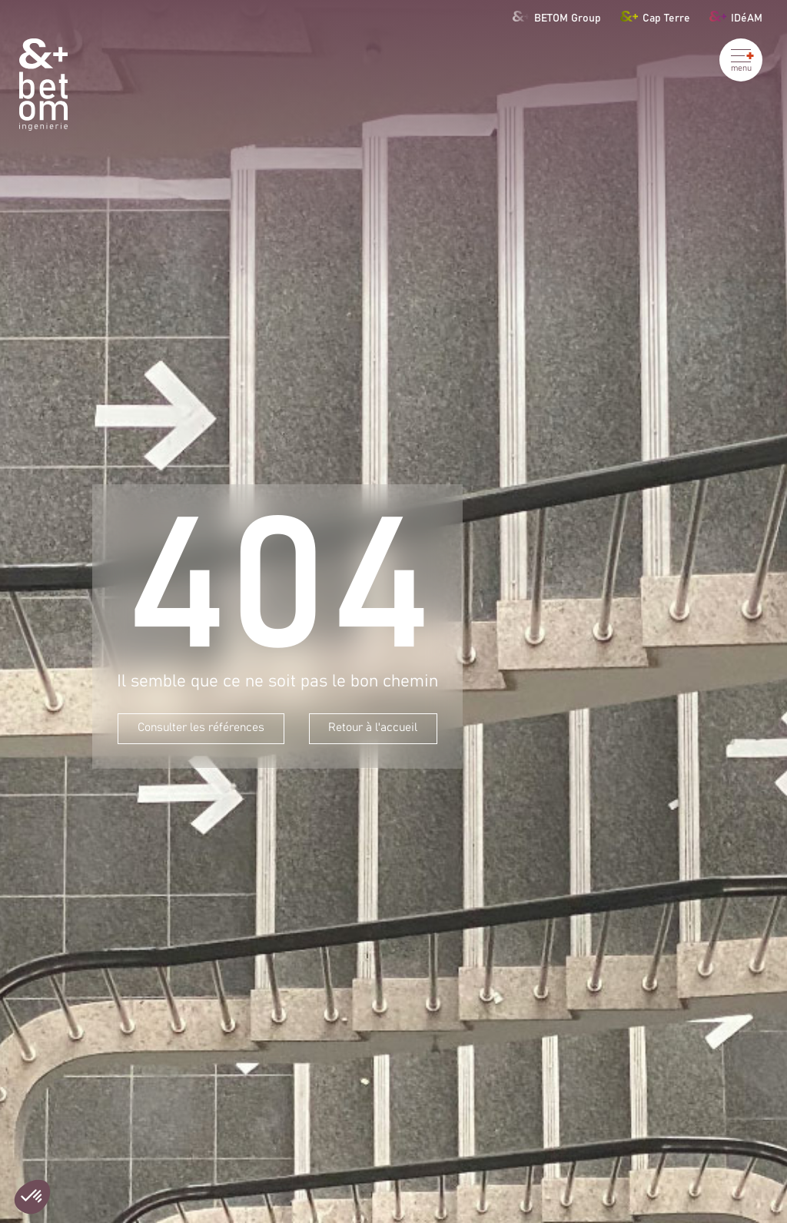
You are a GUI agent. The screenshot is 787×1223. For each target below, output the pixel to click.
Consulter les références (201, 727)
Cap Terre (654, 16)
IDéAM (735, 16)
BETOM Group (557, 16)
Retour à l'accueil (372, 727)
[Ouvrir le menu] (740, 59)
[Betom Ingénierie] (43, 84)
